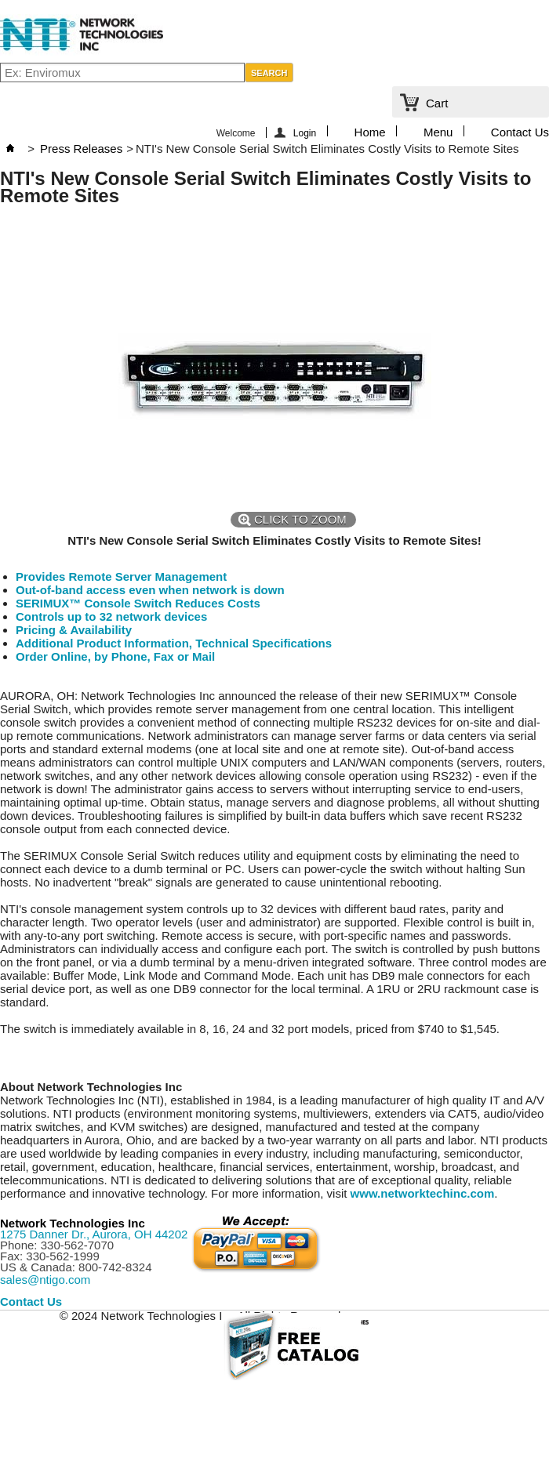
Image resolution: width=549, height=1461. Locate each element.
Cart (437, 103)
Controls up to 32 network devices (111, 616)
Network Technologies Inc (72, 1223)
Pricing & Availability (74, 629)
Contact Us (520, 130)
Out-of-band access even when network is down (150, 589)
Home (370, 130)
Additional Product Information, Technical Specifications (174, 643)
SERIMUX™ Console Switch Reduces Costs (138, 603)
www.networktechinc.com (423, 1193)
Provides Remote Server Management (121, 576)
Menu (438, 130)
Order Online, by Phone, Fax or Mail (115, 656)
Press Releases (81, 148)
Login (304, 133)
